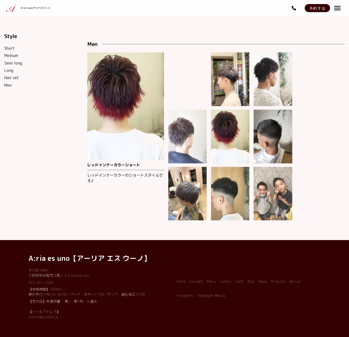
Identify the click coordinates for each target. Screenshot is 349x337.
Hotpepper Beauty (211, 295)
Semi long (13, 63)
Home (181, 281)
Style (10, 36)
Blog (251, 281)
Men (8, 85)
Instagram (185, 295)
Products (278, 281)
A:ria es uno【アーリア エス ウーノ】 (90, 258)
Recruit (295, 281)
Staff (239, 281)
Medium (11, 55)
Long (8, 70)
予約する (317, 8)
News (263, 281)
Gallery (225, 281)
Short (9, 48)
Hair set (11, 77)
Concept (196, 281)
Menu (211, 281)
